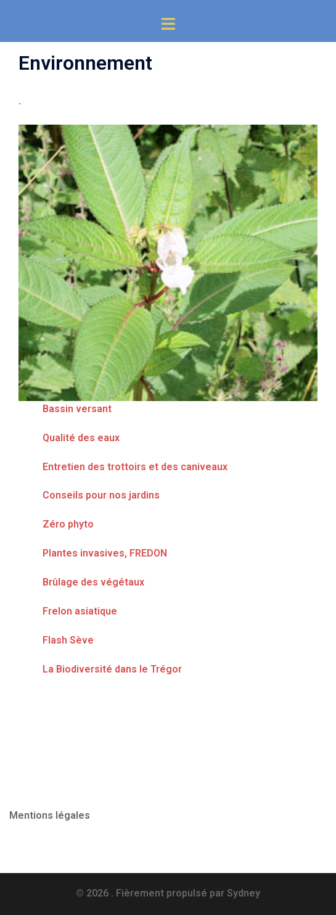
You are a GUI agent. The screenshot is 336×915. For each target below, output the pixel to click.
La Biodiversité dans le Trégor (112, 669)
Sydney (243, 893)
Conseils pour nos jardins (101, 495)
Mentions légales (49, 815)
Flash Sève (68, 640)
